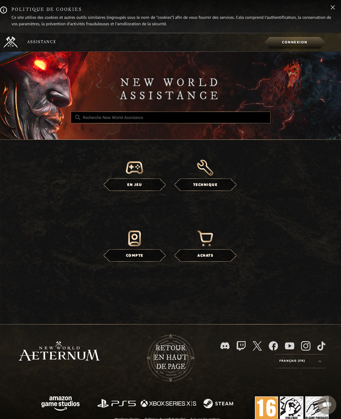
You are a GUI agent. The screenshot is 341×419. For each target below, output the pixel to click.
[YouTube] (289, 346)
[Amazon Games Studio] (60, 404)
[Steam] (219, 404)
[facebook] (273, 346)
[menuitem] (295, 42)
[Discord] (225, 345)
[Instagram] (305, 346)
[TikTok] (321, 346)
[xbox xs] (168, 404)
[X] (257, 346)
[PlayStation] (116, 404)
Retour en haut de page (171, 357)
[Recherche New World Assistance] (171, 117)
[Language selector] (300, 361)
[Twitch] (241, 346)
